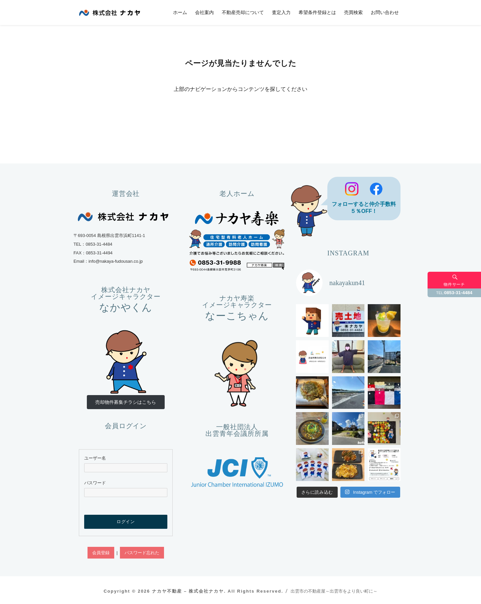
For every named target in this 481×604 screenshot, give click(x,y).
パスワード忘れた (142, 552)
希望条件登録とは (317, 12)
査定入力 (281, 12)
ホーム (180, 12)
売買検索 (353, 12)
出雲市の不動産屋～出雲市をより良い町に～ (334, 591)
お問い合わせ (385, 12)
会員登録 (101, 552)
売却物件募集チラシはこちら (125, 402)
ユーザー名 (95, 458)
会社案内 (204, 12)
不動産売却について (243, 12)
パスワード (95, 482)
